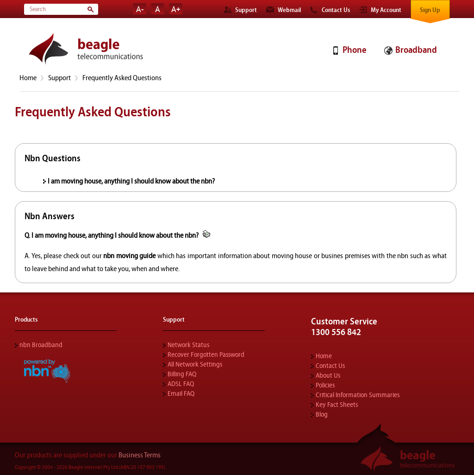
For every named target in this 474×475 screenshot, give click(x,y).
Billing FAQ (182, 374)
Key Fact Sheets (337, 405)
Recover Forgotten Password (206, 355)
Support (246, 10)
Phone (354, 49)
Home (28, 78)
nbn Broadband (40, 345)
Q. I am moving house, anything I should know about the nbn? (112, 235)
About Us (328, 376)
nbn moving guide (129, 256)
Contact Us (336, 10)
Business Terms (139, 455)
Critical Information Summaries (357, 395)
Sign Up (430, 10)
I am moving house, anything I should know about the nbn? (131, 181)
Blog (322, 414)
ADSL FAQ (181, 384)
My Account (386, 10)
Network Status (188, 345)
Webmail (289, 10)
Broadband (416, 49)
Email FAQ (181, 394)
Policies (325, 385)
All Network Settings (195, 364)
